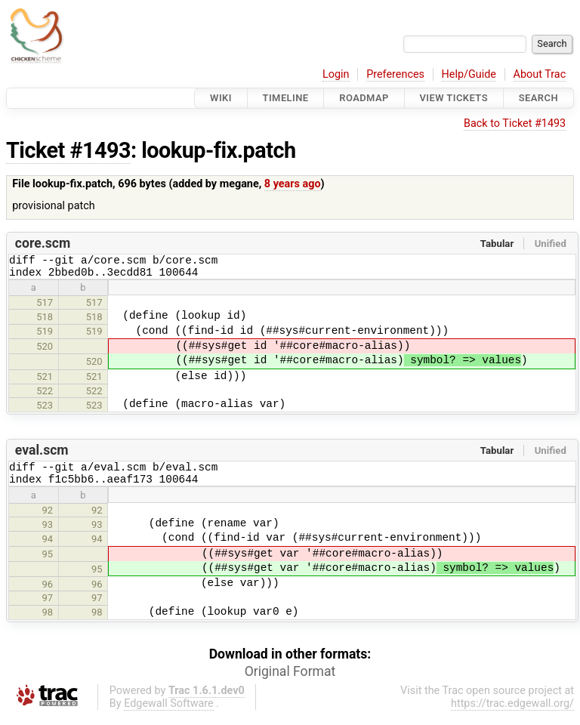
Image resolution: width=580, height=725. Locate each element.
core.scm (42, 243)
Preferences (395, 74)
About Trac (540, 74)
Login (336, 74)
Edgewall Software (169, 712)
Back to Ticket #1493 (515, 123)
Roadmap (364, 97)
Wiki (221, 97)
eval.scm (42, 454)
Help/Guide (469, 74)
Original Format (290, 680)
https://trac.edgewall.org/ (512, 712)
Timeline (286, 97)
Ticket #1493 (68, 150)
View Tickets (454, 97)
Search (538, 97)
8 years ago (292, 183)
